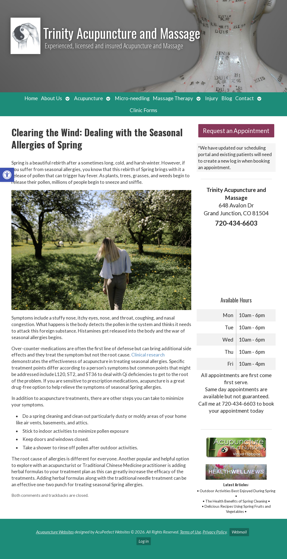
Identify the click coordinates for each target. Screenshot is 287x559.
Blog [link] (226, 98)
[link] (7, 175)
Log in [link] (144, 541)
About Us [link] (51, 98)
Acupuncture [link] (88, 98)
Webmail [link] (239, 531)
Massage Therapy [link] (173, 98)
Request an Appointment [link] (236, 130)
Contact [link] (244, 98)
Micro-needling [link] (132, 98)
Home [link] (31, 98)
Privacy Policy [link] (215, 531)
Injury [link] (211, 98)
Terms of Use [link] (190, 531)
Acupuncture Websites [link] (55, 531)
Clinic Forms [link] (143, 110)
